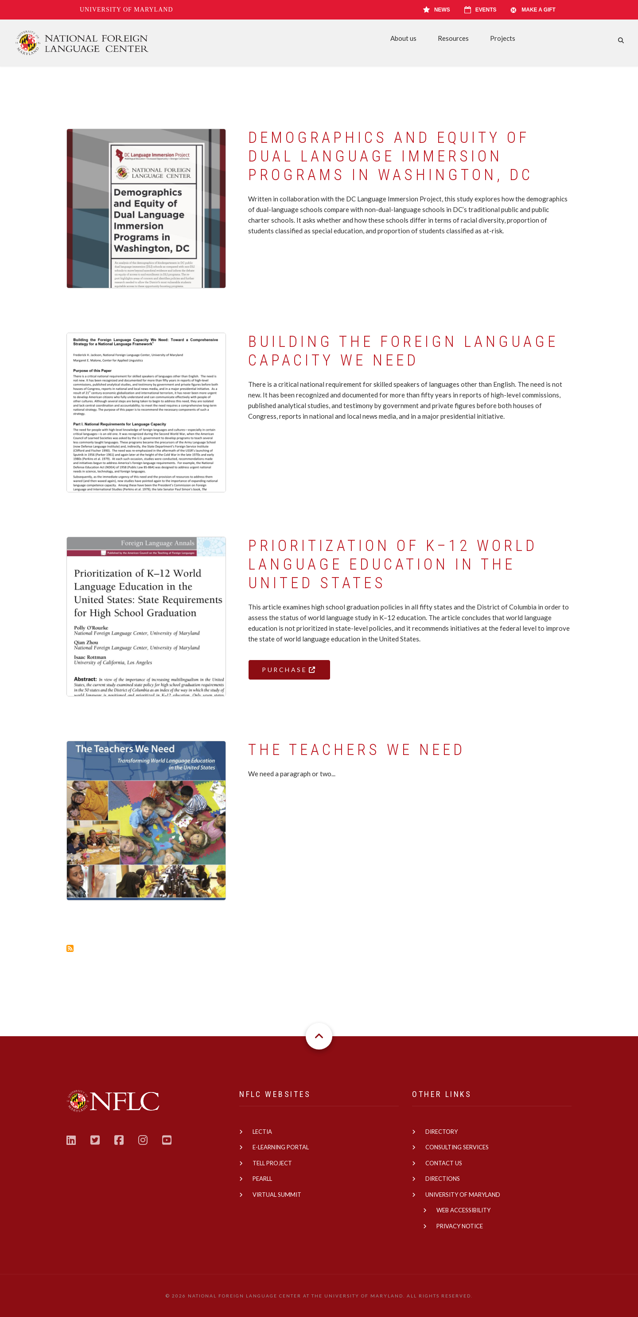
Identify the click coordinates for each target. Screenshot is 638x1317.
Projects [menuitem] (502, 38)
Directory (441, 1131)
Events (480, 10)
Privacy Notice (459, 1226)
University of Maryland (126, 9)
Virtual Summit (277, 1194)
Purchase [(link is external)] (289, 669)
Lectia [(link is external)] (262, 1131)
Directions (442, 1178)
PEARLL (262, 1178)
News (436, 10)
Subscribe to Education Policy (70, 948)
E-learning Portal (281, 1147)
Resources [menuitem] (453, 38)
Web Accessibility (463, 1210)
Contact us (443, 1163)
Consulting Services (457, 1147)
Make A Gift (533, 10)
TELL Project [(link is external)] (272, 1163)
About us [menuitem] (403, 38)
